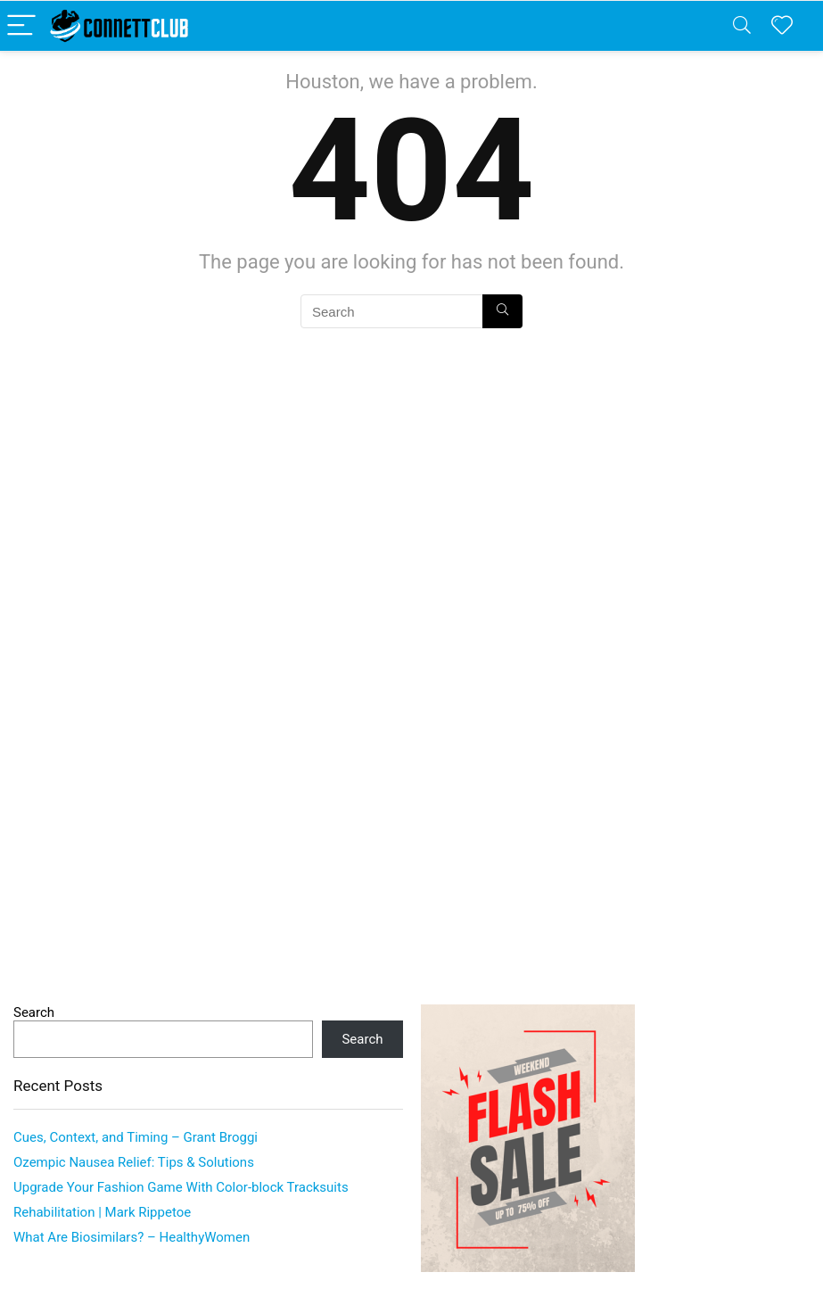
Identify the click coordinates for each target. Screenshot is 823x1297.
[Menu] (21, 26)
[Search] (741, 26)
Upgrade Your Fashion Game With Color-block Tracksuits (181, 1187)
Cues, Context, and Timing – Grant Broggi (135, 1137)
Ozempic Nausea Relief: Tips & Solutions (133, 1162)
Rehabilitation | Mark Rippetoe (102, 1212)
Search (33, 1012)
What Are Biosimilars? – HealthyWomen (131, 1237)
